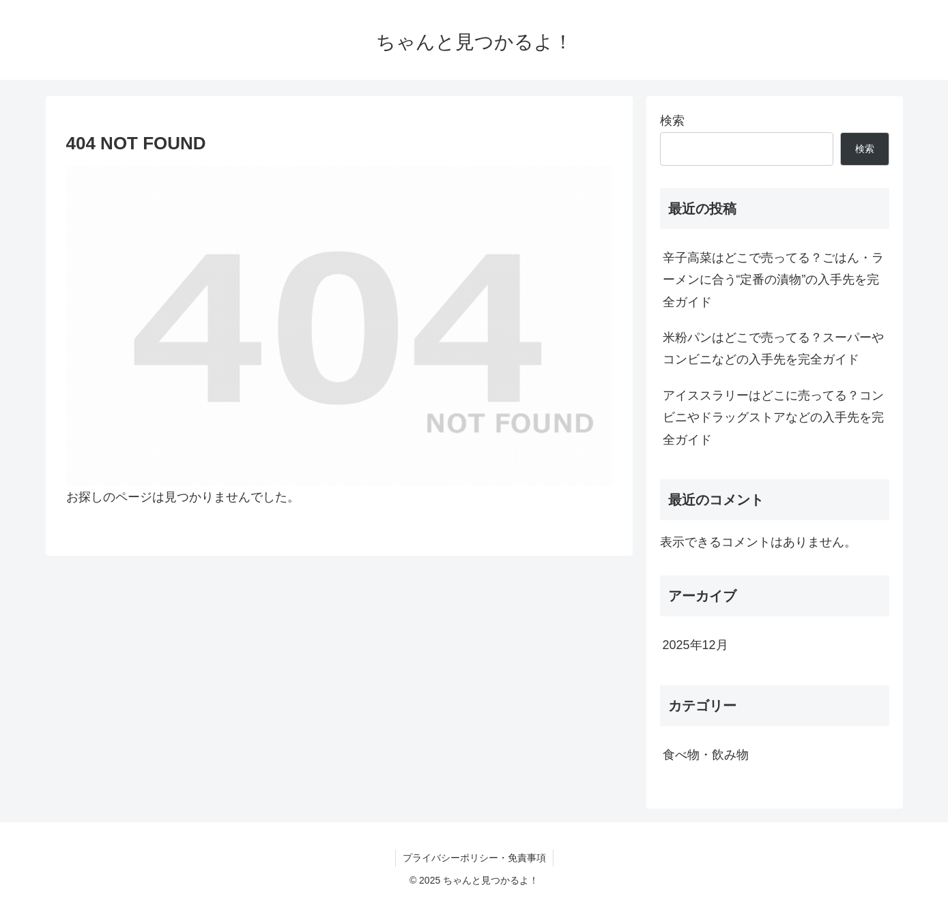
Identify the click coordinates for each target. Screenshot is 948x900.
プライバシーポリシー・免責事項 (474, 857)
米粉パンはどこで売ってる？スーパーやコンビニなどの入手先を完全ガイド (773, 348)
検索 (672, 120)
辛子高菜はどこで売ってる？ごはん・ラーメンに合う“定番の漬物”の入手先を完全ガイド (773, 280)
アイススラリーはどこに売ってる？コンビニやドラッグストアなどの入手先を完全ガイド (773, 418)
